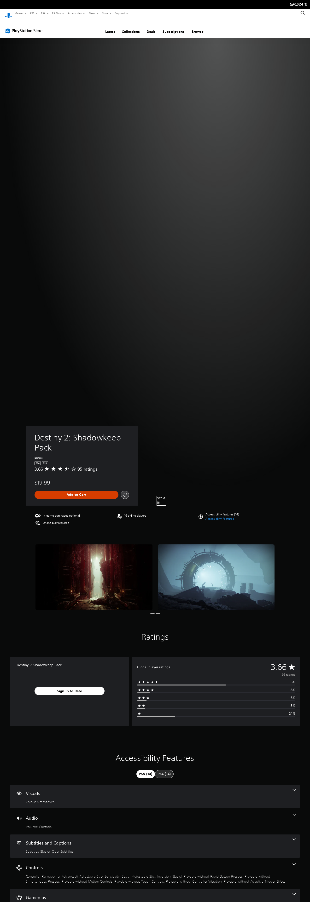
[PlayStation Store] (25, 26)
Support (120, 13)
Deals (151, 27)
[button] (219, 514)
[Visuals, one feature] (155, 792)
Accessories (75, 13)
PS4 (43, 13)
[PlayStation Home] (8, 13)
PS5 (32, 13)
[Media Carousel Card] (93, 572)
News (92, 13)
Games (19, 13)
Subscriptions (174, 27)
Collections (131, 27)
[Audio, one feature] (155, 816)
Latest (110, 27)
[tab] (145, 769)
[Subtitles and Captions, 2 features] (155, 841)
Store (105, 13)
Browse (198, 27)
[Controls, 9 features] (155, 869)
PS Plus (56, 13)
